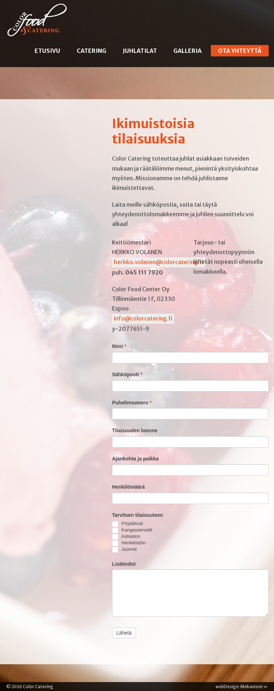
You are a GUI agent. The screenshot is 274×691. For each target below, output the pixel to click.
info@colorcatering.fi (143, 318)
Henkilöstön (129, 543)
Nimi (119, 346)
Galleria (187, 50)
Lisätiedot (124, 564)
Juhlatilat (140, 50)
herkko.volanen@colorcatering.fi (158, 262)
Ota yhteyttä (240, 50)
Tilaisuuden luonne (134, 430)
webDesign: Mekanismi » (241, 686)
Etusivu (47, 50)
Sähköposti (127, 374)
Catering (91, 50)
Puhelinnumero (132, 402)
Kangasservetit (132, 530)
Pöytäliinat (127, 524)
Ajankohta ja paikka (135, 458)
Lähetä (124, 633)
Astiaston (126, 537)
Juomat (124, 549)
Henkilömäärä (128, 487)
